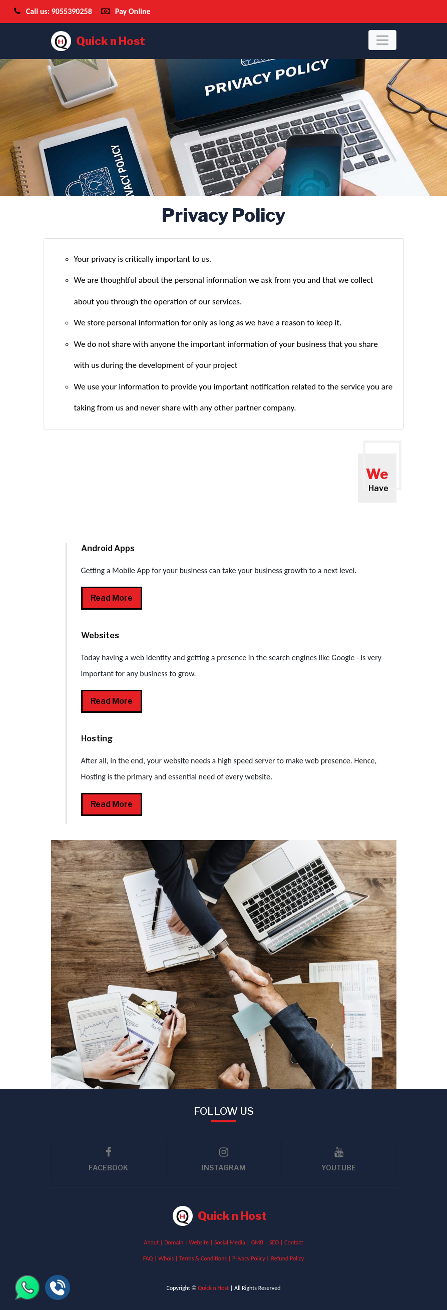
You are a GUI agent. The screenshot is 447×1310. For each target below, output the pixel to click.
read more (112, 598)
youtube (339, 1159)
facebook (109, 1159)
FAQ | (151, 1258)
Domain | (176, 1242)
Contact (293, 1242)
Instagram (224, 1159)
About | (154, 1242)
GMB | (259, 1242)
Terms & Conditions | (205, 1258)
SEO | (276, 1242)
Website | (201, 1242)
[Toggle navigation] (382, 40)
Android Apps (108, 548)
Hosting (97, 738)
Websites (100, 635)
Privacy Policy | (250, 1258)
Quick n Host (98, 41)
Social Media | (231, 1242)
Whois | (168, 1258)
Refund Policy (287, 1258)
